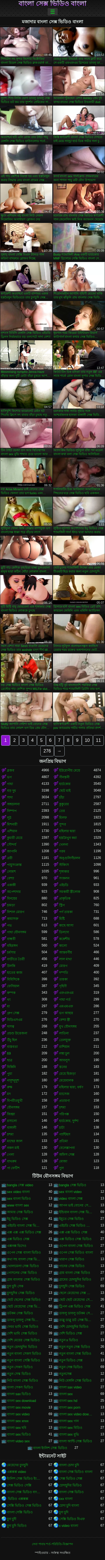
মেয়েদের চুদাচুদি (17, 1465)
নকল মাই (13, 1148)
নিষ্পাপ (12, 811)
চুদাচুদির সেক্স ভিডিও (21, 1293)
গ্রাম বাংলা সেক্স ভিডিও (74, 1273)
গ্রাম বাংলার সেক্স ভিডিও (23, 1279)
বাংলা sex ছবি (16, 1428)
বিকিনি (11, 1067)
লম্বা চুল (64, 1053)
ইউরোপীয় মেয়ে (69, 770)
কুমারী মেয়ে (14, 838)
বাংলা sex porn (69, 1408)
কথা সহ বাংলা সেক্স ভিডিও (24, 1259)
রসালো (12, 1121)
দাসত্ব (10, 1026)
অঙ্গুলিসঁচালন (69, 858)
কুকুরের (64, 804)
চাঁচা (61, 797)
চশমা (62, 1107)
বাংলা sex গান (69, 1421)
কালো (63, 946)
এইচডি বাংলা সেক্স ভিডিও (24, 1226)
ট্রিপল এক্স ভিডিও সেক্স (74, 1306)
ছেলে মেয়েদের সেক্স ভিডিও (76, 1293)
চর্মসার (11, 952)
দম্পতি (63, 973)
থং (9, 1000)
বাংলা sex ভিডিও (19, 1434)
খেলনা (63, 845)
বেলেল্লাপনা (67, 1148)
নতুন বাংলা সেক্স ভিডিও (75, 1354)
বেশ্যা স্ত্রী (64, 1020)
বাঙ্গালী (11, 1128)
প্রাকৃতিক (64, 898)
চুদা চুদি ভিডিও (17, 1526)
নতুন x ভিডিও (68, 1340)
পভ (9, 925)
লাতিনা (64, 1033)
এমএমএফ (66, 1006)
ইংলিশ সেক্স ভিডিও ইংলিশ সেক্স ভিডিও (24, 1479)
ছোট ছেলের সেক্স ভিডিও (24, 1300)
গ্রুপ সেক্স (13, 1013)
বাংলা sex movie (19, 1408)
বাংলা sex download (21, 1401)
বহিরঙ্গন (12, 946)
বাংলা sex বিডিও (70, 1428)
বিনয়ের (12, 898)
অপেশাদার (14, 892)
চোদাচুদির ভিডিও (70, 1485)
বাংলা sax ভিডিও (19, 1394)
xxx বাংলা (66, 1499)
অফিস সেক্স (66, 1155)
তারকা (63, 979)
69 (9, 1053)
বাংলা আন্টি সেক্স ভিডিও (75, 1441)
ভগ (9, 777)
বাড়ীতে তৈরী (16, 959)
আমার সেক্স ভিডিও (20, 1212)
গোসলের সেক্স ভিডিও (22, 1273)
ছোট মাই (65, 791)
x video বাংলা (68, 1526)
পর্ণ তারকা (66, 912)
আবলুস (64, 1060)
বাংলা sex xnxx (18, 1421)
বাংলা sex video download (76, 1414)
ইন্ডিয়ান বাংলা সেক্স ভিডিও (76, 1212)
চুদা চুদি (63, 1512)
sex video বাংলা (18, 1192)
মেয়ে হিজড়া (67, 1074)
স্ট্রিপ (62, 905)
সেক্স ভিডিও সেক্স (71, 1479)
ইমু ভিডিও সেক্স (17, 1219)
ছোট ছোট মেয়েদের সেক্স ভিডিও (76, 1300)
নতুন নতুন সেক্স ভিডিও (74, 1347)
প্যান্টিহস (64, 1134)
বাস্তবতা (12, 1047)
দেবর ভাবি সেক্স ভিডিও (22, 1327)
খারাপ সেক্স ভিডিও (72, 1259)
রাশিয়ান (64, 1047)
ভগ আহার (66, 1013)
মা (8, 1006)
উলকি (11, 966)
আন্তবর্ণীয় (65, 952)
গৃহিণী (63, 986)
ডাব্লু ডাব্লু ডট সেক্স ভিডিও (76, 1320)
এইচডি (63, 885)
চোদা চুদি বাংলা (69, 1505)
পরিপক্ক (64, 1114)
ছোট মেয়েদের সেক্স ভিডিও (24, 1306)
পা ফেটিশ (13, 1168)
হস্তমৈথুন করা (68, 838)
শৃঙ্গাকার (64, 871)
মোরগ (63, 966)
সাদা (10, 797)
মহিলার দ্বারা (67, 831)
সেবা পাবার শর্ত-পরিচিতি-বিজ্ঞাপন (52, 1544)
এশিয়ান (12, 831)
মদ (9, 1094)
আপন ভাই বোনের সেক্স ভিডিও (76, 1205)
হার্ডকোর (65, 784)
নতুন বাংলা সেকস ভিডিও (24, 1354)
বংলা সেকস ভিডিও (20, 1387)
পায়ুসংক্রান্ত (14, 865)
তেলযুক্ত (65, 1040)
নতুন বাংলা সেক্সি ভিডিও (23, 1360)
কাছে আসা (66, 925)
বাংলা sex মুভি (69, 1434)
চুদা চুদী (11, 1519)
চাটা (61, 1128)
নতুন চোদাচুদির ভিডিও (22, 1347)
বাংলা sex (66, 1394)
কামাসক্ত (12, 919)
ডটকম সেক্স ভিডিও (20, 1313)
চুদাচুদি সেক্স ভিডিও (72, 1286)
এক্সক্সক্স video (16, 1472)
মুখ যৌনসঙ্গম (68, 1026)
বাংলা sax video (70, 1387)
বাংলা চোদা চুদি (69, 1465)
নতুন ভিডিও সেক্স (71, 1360)
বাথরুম (12, 1161)
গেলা (10, 1155)
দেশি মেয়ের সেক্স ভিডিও (23, 1340)
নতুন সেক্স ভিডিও (71, 1367)
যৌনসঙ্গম (13, 1107)
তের (62, 811)
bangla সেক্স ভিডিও (73, 1185)
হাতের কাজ (14, 973)
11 (98, 740)
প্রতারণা (64, 1101)
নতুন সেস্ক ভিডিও (19, 1374)
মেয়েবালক (66, 1080)
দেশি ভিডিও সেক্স (70, 1333)
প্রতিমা (63, 1141)
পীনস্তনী (64, 777)
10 (87, 740)
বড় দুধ (11, 791)
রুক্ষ (9, 1087)
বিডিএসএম (14, 1020)
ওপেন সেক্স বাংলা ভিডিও (24, 1253)
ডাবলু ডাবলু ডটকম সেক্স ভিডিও (76, 1313)
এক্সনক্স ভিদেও (16, 1246)
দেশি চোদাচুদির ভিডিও (74, 1327)
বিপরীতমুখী (14, 1101)
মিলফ (63, 818)
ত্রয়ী (9, 858)
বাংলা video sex (18, 1441)
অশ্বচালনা (13, 804)
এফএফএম (66, 993)
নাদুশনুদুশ (13, 1080)
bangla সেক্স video (20, 1185)
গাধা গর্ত (65, 1000)
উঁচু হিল (12, 1040)
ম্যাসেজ (64, 1094)
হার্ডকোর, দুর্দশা (69, 1121)
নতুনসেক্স (65, 1374)
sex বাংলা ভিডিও (19, 1199)
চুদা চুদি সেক (15, 1286)
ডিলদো (64, 932)
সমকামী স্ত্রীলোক (69, 892)
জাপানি (12, 851)
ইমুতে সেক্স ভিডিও (71, 1219)
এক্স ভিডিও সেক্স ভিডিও (75, 1239)
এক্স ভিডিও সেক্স (18, 1239)
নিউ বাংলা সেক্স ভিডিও (22, 1381)
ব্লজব (10, 770)
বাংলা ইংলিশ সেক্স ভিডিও (50, 1448)
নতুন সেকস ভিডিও (20, 1367)
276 (47, 751)
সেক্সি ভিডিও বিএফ (72, 1519)
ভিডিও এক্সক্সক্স (17, 1499)
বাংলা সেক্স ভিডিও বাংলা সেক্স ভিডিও (24, 1492)
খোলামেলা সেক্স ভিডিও (23, 1266)
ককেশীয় (64, 939)
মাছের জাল (14, 1141)
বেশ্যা (10, 878)
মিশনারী (12, 824)
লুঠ (9, 818)
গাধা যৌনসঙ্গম (16, 932)
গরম (62, 851)
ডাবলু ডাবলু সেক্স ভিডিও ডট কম (24, 1320)
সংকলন (64, 878)
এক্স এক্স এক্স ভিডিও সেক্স (24, 1232)
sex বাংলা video (70, 1192)
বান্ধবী (11, 939)
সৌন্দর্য (11, 845)
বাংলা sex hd (68, 1401)
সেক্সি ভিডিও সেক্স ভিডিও (24, 1505)
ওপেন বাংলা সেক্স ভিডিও (76, 1246)
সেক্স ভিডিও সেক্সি (19, 1485)
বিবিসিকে (13, 979)
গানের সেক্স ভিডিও (72, 1266)
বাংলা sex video (18, 1414)
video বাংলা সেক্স (71, 1199)
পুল (61, 1168)
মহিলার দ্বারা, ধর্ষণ (71, 1087)
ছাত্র (9, 1060)
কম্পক (11, 993)
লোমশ (11, 871)
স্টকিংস (64, 865)
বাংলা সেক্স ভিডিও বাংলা (52, 3)
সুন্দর (62, 824)
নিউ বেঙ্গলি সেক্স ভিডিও (75, 1381)
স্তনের (63, 1067)
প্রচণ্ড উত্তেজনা (17, 1033)
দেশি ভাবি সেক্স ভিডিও (22, 1333)
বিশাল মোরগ (15, 912)
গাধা (10, 784)
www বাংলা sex (18, 1205)
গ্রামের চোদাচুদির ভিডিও (75, 1279)
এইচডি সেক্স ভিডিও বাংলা (76, 1226)
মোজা (63, 1161)
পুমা (9, 1074)
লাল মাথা (65, 959)
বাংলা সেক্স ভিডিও (71, 1492)
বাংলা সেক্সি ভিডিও (20, 1512)
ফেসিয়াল (13, 986)
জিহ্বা (11, 1114)
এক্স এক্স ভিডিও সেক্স (73, 1232)
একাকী (11, 885)
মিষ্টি (62, 919)
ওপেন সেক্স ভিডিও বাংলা (76, 1253)
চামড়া (11, 905)
